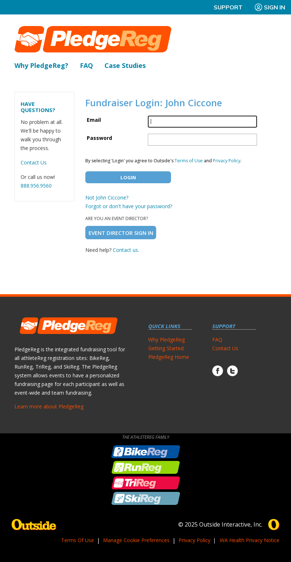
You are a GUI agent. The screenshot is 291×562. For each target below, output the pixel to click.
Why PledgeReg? (41, 65)
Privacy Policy (226, 161)
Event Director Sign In (121, 232)
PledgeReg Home (168, 356)
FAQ (86, 65)
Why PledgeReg (166, 339)
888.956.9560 (36, 185)
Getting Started (166, 348)
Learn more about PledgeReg (49, 406)
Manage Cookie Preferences (136, 540)
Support (228, 7)
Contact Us (34, 162)
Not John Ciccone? (106, 197)
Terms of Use (189, 161)
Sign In (269, 7)
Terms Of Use (77, 540)
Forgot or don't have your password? (128, 206)
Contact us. (126, 249)
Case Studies (125, 65)
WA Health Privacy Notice (249, 540)
